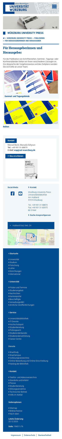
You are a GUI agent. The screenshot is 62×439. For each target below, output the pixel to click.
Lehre (11, 268)
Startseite (13, 253)
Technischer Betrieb (17, 392)
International (14, 274)
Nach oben (13, 414)
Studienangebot (15, 290)
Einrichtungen (14, 271)
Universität (13, 259)
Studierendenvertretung (19, 336)
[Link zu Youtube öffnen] (19, 193)
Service (12, 312)
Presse (12, 383)
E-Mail (33, 210)
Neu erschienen (16, 156)
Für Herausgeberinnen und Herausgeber (23, 41)
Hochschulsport (15, 324)
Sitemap (12, 408)
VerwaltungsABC (16, 302)
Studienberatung (16, 327)
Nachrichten (14, 293)
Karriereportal (14, 296)
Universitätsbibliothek (18, 318)
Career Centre (14, 339)
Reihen (6, 126)
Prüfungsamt (14, 330)
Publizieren (39, 38)
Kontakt (33, 187)
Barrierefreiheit (44, 435)
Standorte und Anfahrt (18, 380)
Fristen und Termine (17, 287)
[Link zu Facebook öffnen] (11, 193)
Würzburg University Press (25, 33)
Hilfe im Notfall (15, 395)
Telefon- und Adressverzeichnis (22, 377)
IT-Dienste (13, 321)
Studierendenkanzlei (17, 333)
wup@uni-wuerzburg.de (24, 150)
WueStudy (13, 352)
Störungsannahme (17, 389)
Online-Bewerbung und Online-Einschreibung (28, 361)
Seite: (10, 426)
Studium (12, 262)
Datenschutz (29, 435)
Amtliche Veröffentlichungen (21, 305)
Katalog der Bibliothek (18, 364)
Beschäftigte (14, 299)
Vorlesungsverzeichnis (18, 358)
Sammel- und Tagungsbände (17, 96)
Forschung (13, 265)
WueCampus (14, 355)
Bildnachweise (15, 411)
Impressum (16, 435)
